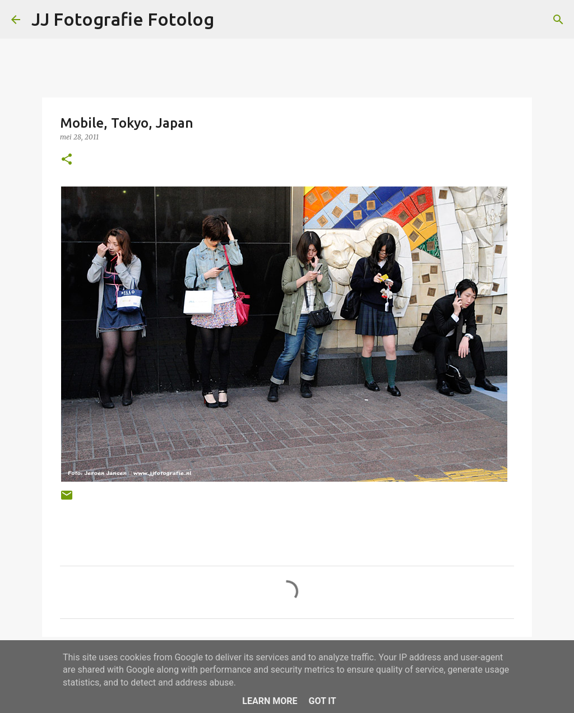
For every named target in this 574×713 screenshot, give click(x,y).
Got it (322, 701)
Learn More (269, 701)
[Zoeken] (558, 19)
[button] (66, 159)
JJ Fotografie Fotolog (122, 19)
